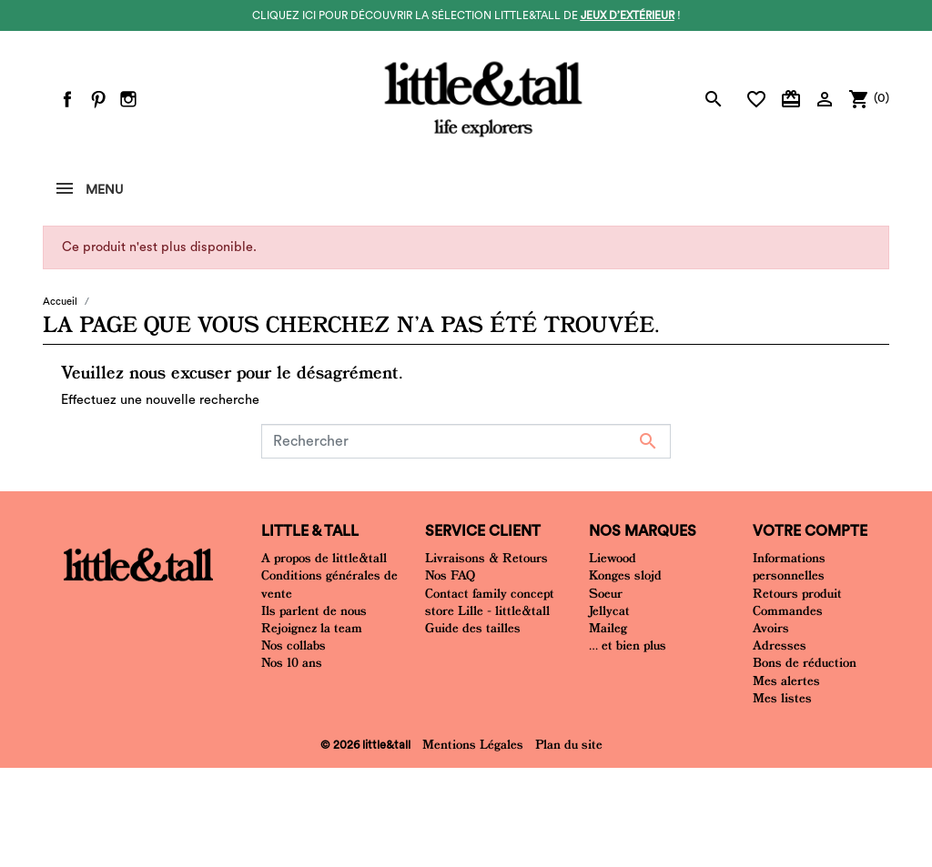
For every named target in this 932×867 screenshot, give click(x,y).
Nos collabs (293, 645)
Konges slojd (625, 575)
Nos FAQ (450, 575)
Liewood (612, 557)
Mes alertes (786, 680)
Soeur (606, 593)
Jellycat (609, 610)
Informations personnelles (789, 566)
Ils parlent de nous (314, 610)
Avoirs (771, 628)
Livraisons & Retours (486, 557)
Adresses (779, 645)
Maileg (608, 628)
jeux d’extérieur (627, 15)
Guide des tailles (473, 628)
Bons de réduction (804, 662)
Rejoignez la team (311, 628)
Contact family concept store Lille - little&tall (489, 602)
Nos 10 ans (291, 662)
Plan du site (569, 744)
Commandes (788, 610)
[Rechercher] (466, 441)
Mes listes (782, 698)
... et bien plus (627, 645)
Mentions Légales (472, 744)
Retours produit (797, 593)
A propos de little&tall (324, 557)
